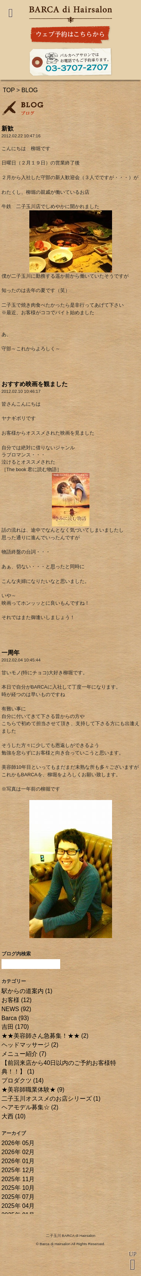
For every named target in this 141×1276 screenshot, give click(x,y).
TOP (9, 90)
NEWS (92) (16, 1009)
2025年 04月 (18, 1206)
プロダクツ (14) (23, 1080)
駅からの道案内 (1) (27, 991)
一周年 (11, 652)
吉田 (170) (15, 1027)
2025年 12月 (18, 1170)
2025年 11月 (18, 1179)
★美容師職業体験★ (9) (33, 1089)
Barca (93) (15, 1018)
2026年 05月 (18, 1143)
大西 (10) (14, 1116)
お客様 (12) (17, 1000)
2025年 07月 (18, 1197)
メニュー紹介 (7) (24, 1054)
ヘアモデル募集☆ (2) (30, 1107)
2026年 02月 (18, 1152)
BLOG (29, 90)
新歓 (8, 128)
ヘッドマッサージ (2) (30, 1045)
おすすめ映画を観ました (35, 384)
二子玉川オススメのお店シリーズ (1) (51, 1098)
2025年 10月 (18, 1188)
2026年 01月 (18, 1161)
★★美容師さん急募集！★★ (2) (45, 1036)
